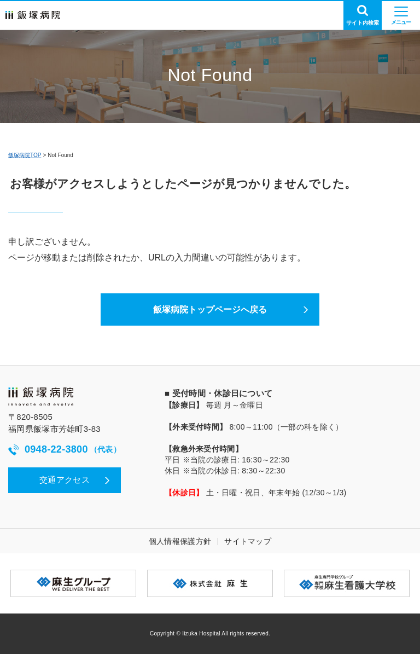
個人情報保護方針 (180, 541)
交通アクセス (64, 479)
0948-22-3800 (64, 449)
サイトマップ (247, 541)
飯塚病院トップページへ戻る (210, 309)
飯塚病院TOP (24, 155)
